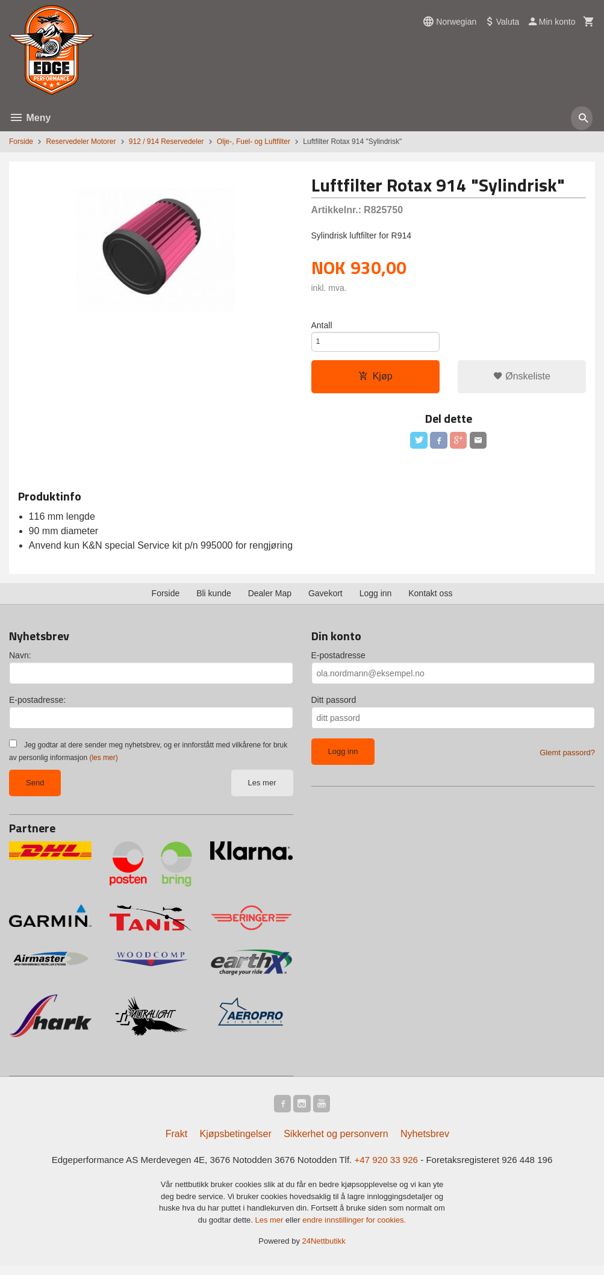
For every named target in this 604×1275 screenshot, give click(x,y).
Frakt (176, 1142)
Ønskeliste (521, 380)
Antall (321, 326)
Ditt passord (333, 706)
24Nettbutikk (324, 1250)
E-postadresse (338, 662)
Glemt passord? (567, 759)
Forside (21, 141)
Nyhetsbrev (424, 1142)
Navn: (20, 662)
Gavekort (325, 600)
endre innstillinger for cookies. (354, 1229)
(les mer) (103, 764)
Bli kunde (213, 600)
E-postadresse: (37, 706)
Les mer (262, 789)
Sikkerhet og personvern (336, 1142)
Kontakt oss (430, 600)
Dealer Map (269, 600)
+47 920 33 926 (391, 1169)
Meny (30, 118)
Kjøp (375, 380)
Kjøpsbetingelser (236, 1142)
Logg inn (376, 600)
